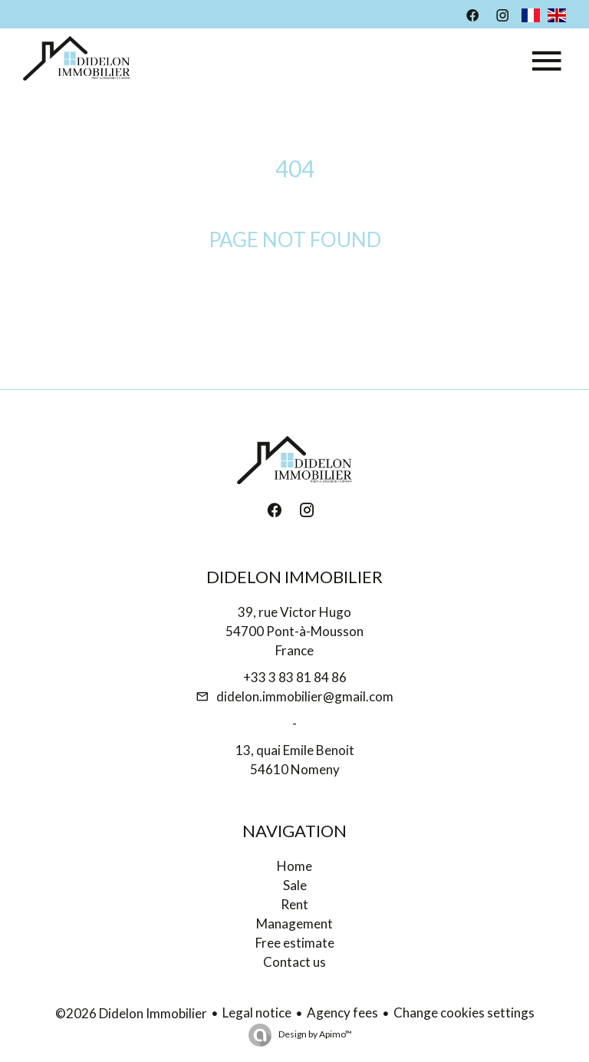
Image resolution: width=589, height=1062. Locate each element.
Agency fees (342, 1012)
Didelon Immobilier (294, 576)
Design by (314, 1034)
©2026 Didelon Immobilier (131, 1013)
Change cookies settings (464, 1012)
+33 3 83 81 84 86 (295, 677)
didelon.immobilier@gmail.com (304, 696)
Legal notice (256, 1012)
